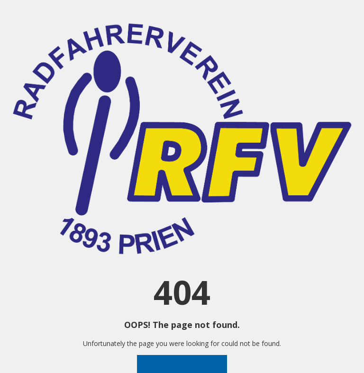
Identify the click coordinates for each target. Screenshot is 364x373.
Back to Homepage (182, 363)
